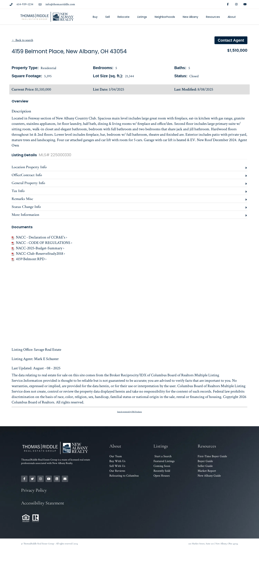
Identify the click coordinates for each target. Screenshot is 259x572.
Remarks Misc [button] (22, 198)
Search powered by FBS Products (129, 412)
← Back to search (22, 40)
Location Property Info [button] (29, 167)
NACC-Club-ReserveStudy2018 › (38, 253)
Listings (142, 17)
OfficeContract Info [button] (27, 175)
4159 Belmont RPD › (29, 259)
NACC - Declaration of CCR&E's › (39, 237)
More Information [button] (25, 214)
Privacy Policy (34, 490)
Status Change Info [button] (26, 206)
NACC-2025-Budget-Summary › (38, 248)
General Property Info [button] (28, 183)
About (232, 17)
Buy (95, 17)
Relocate (123, 17)
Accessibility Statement (42, 503)
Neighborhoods (165, 17)
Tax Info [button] (18, 191)
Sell (107, 17)
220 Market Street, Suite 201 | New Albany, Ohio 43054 (213, 543)
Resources (213, 17)
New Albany (190, 17)
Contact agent (231, 40)
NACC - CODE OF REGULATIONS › (42, 242)
